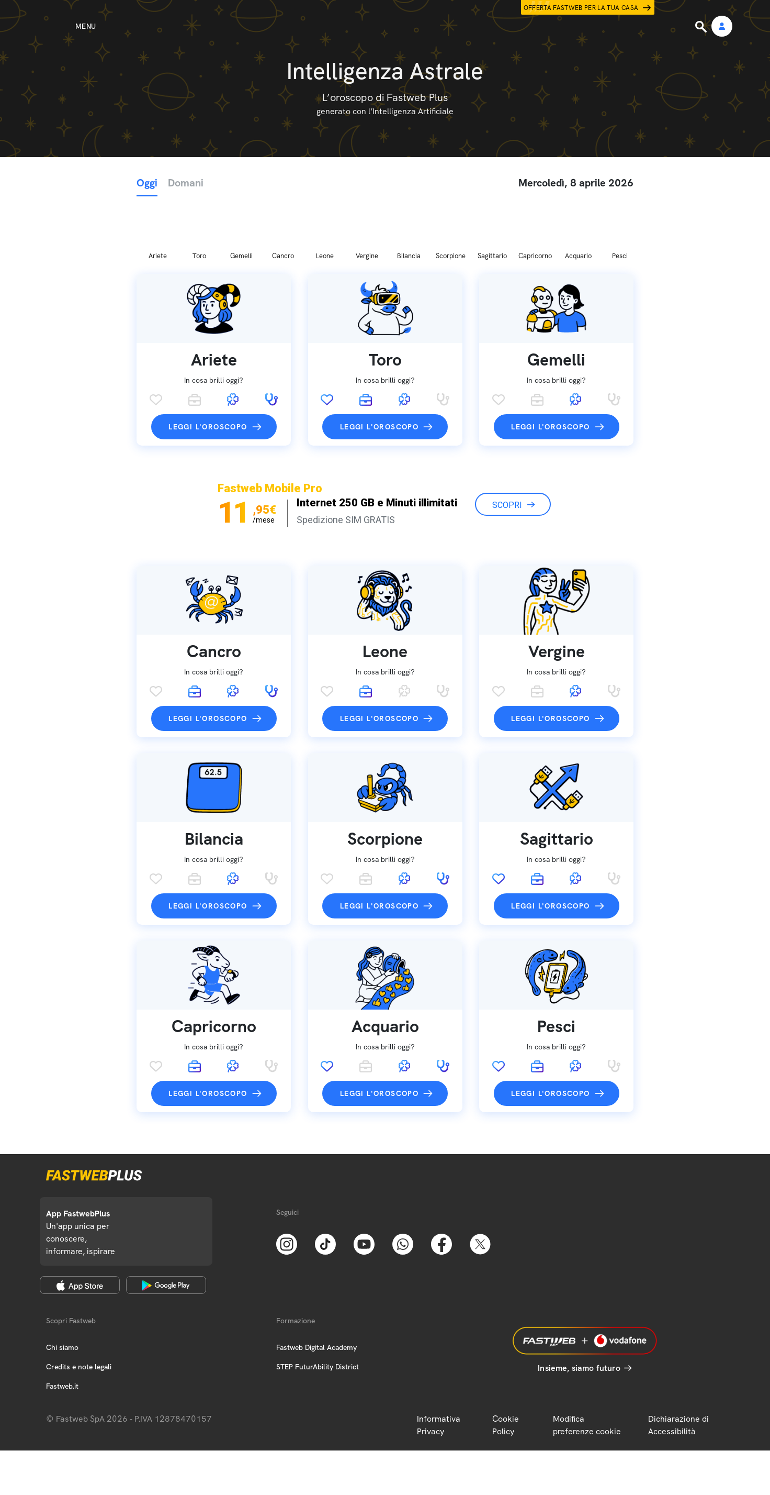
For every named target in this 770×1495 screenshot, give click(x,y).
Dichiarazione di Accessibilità (678, 1370)
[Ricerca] (702, 26)
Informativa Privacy (438, 1370)
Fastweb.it (62, 1331)
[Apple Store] (80, 1230)
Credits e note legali (78, 1311)
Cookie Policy (505, 1370)
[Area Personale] (721, 27)
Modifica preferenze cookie (587, 1370)
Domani (185, 183)
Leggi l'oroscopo (207, 371)
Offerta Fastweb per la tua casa (581, 8)
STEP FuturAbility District (317, 1311)
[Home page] (385, 26)
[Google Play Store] (166, 1230)
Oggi (147, 183)
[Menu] (67, 26)
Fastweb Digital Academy (316, 1292)
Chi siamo (62, 1292)
